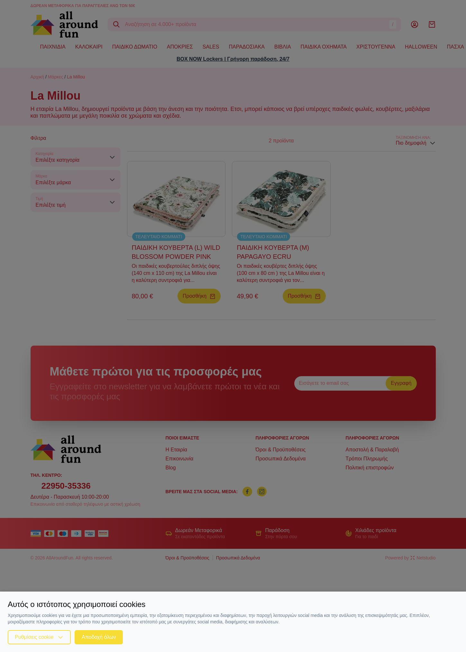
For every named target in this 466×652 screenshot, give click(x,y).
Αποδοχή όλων (99, 637)
